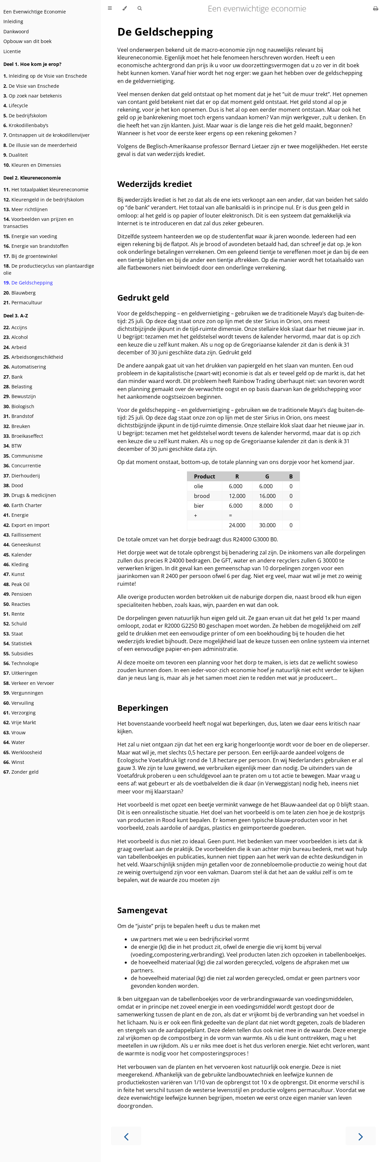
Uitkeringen (20, 673)
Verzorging (19, 712)
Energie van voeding (30, 236)
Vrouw (14, 732)
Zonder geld (21, 772)
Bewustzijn (19, 396)
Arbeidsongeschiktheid (33, 357)
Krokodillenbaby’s (25, 125)
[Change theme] (124, 8)
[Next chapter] (361, 1136)
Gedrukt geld (143, 297)
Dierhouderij (21, 475)
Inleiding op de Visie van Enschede (45, 76)
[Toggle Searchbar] (139, 8)
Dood (13, 485)
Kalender (17, 554)
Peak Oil (16, 584)
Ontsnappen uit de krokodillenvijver (46, 135)
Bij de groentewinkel (30, 256)
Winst (13, 762)
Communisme (23, 456)
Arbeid (15, 347)
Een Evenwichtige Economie (34, 11)
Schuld (15, 623)
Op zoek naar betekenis (32, 95)
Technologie (21, 663)
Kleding (16, 564)
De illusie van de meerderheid (40, 145)
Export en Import (26, 525)
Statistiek (17, 643)
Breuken (16, 426)
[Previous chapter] (126, 1136)
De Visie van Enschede (31, 86)
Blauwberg (19, 292)
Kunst (14, 574)
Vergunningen (23, 693)
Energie (16, 515)
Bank (13, 377)
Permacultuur (22, 302)
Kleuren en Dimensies (32, 165)
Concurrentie (22, 465)
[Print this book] (376, 8)
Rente (14, 614)
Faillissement (22, 535)
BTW (12, 445)
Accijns (15, 327)
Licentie (12, 51)
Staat (13, 633)
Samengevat (142, 910)
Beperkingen (142, 707)
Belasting (17, 386)
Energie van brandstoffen (36, 246)
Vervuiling (18, 703)
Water (14, 742)
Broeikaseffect (23, 436)
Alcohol (15, 337)
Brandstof (18, 416)
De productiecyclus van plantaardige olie (48, 269)
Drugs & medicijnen (29, 495)
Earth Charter (22, 505)
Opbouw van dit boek (27, 41)
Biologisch (18, 406)
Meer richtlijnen (25, 209)
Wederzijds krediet (154, 183)
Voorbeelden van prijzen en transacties (38, 222)
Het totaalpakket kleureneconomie (45, 189)
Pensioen (17, 594)
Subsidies (18, 653)
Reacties (16, 604)
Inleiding (13, 21)
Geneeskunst (22, 544)
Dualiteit (15, 155)
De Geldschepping (28, 282)
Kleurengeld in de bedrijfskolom (43, 199)
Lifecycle (15, 105)
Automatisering (24, 366)
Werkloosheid (22, 752)
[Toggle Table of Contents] (110, 8)
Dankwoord (16, 31)
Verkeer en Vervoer (28, 683)
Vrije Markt (19, 722)
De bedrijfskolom (25, 115)
